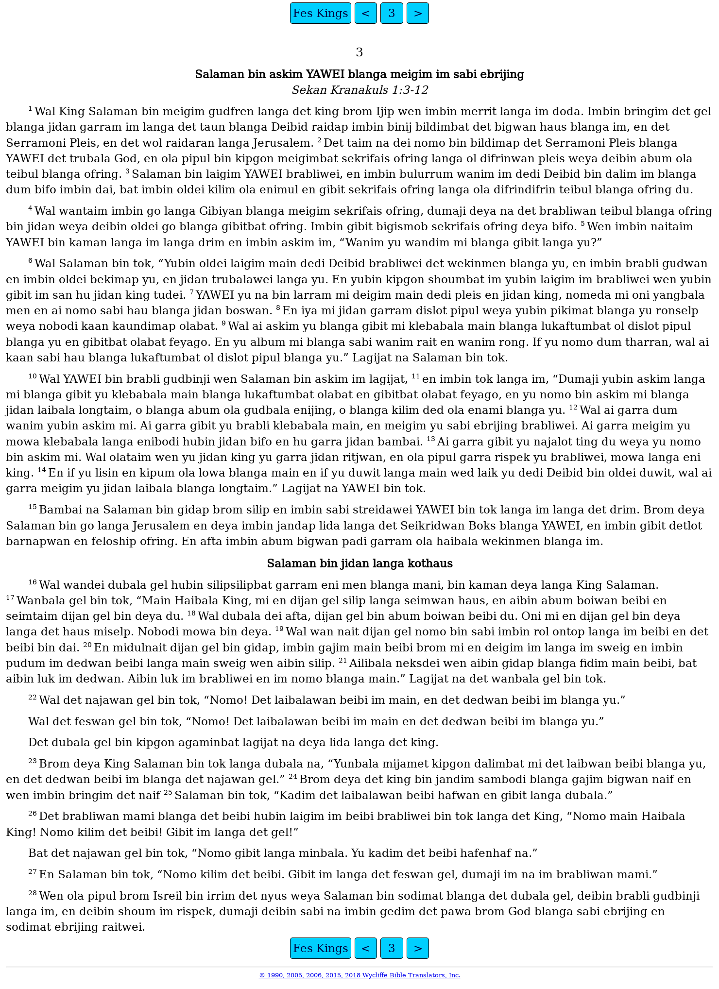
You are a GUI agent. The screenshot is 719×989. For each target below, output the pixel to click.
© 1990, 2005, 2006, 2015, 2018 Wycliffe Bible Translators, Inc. (360, 975)
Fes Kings (320, 13)
